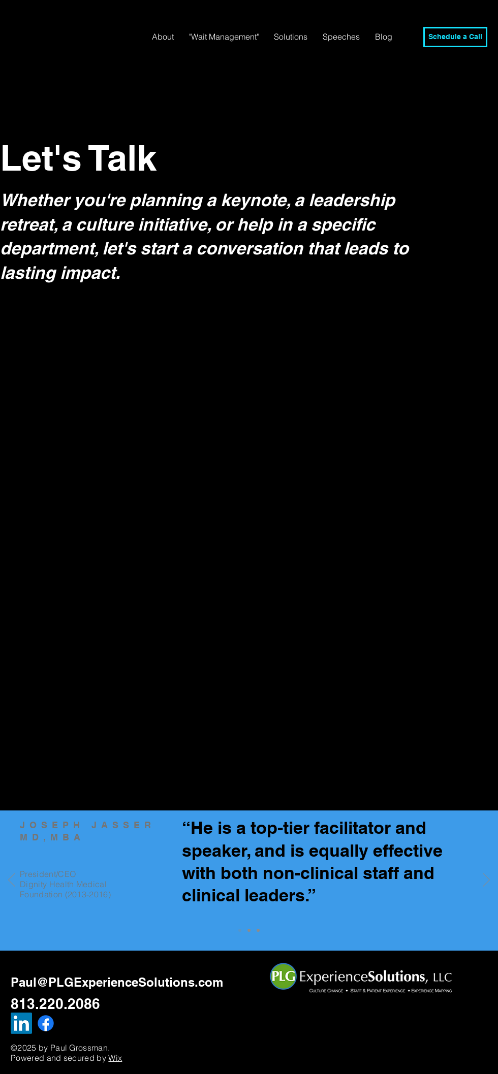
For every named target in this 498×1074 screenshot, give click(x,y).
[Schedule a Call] (455, 37)
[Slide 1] (249, 930)
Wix (115, 1058)
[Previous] (11, 880)
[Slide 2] (258, 930)
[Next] (486, 880)
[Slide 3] (239, 930)
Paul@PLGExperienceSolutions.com (117, 982)
